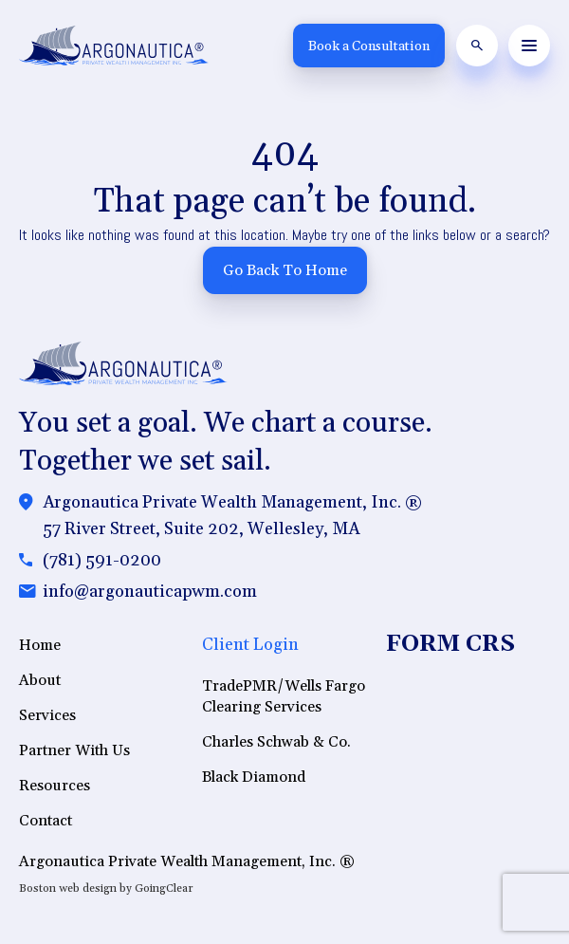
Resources (54, 785)
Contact (45, 820)
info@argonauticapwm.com (150, 591)
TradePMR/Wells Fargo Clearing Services (283, 696)
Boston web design (68, 888)
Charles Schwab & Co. (276, 741)
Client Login (250, 645)
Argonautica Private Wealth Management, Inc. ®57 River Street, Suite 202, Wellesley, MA (232, 515)
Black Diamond (253, 777)
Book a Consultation (369, 46)
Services (47, 715)
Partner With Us (74, 750)
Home (40, 645)
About (40, 680)
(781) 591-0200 (102, 560)
